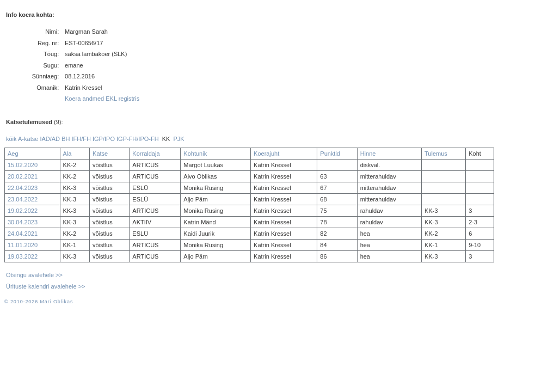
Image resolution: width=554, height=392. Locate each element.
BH (65, 139)
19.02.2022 (23, 210)
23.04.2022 (23, 199)
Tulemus (435, 153)
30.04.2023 (23, 222)
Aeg (13, 153)
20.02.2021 (23, 176)
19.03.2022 (23, 256)
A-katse (28, 139)
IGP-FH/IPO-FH (137, 139)
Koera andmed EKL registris (102, 98)
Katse (100, 153)
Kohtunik (195, 153)
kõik (11, 139)
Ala (67, 153)
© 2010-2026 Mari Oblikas (38, 301)
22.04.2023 (23, 188)
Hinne (368, 153)
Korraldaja (145, 153)
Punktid (330, 153)
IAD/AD (50, 139)
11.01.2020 (23, 245)
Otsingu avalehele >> (34, 275)
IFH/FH (80, 139)
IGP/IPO (104, 139)
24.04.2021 (23, 233)
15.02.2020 (23, 165)
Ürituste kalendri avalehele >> (45, 286)
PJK (179, 139)
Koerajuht (266, 153)
